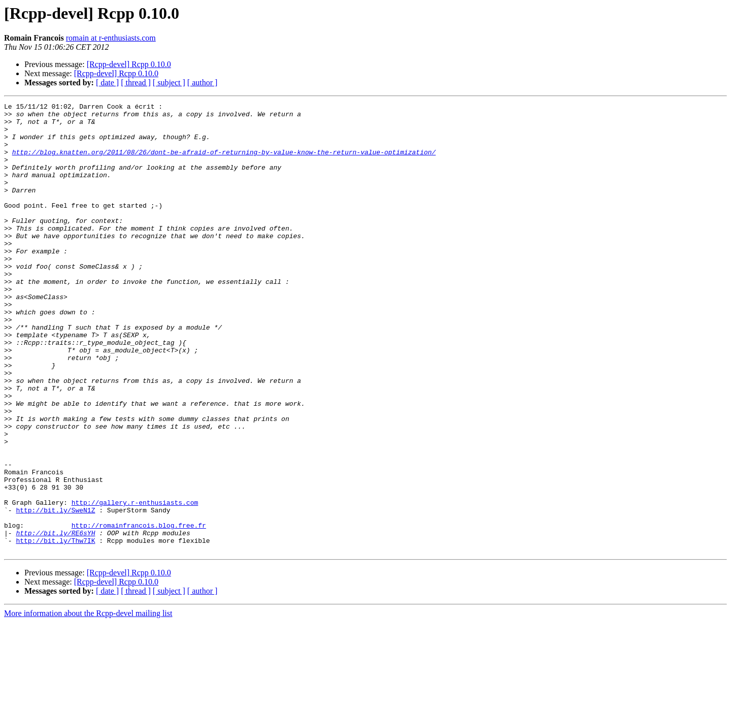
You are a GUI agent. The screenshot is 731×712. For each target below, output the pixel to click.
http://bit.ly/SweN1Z (55, 592)
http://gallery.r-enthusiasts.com (135, 583)
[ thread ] (136, 82)
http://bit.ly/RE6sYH (55, 619)
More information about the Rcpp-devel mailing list (88, 703)
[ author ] (202, 82)
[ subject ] (169, 82)
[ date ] (107, 82)
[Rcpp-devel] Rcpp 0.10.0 (129, 64)
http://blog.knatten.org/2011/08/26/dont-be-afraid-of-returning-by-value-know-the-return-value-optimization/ (224, 162)
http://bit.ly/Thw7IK (55, 628)
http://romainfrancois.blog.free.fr (139, 610)
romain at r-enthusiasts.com (111, 38)
